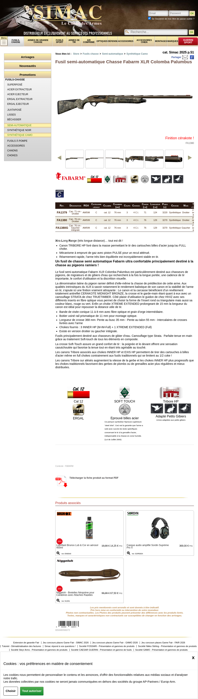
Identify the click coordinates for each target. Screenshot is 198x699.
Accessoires (125, 41)
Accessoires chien (144, 41)
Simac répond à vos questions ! (60, 646)
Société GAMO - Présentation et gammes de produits (161, 650)
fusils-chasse (15, 41)
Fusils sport (59, 41)
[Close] (193, 657)
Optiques (101, 41)
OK (191, 32)
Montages (161, 41)
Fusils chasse (91, 53)
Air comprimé (88, 41)
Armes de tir (74, 41)
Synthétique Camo (137, 53)
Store (76, 53)
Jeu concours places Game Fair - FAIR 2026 (163, 643)
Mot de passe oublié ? (183, 19)
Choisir (11, 691)
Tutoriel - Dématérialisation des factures (21, 646)
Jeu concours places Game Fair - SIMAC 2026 (66, 643)
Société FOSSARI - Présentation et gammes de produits (107, 646)
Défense (113, 41)
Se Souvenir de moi (161, 19)
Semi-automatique (112, 53)
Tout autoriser (32, 691)
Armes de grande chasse (38, 41)
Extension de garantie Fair (26, 643)
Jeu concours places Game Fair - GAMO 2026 (115, 643)
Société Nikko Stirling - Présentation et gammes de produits (167, 646)
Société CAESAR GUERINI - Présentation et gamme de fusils (101, 650)
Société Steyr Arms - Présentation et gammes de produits (39, 650)
